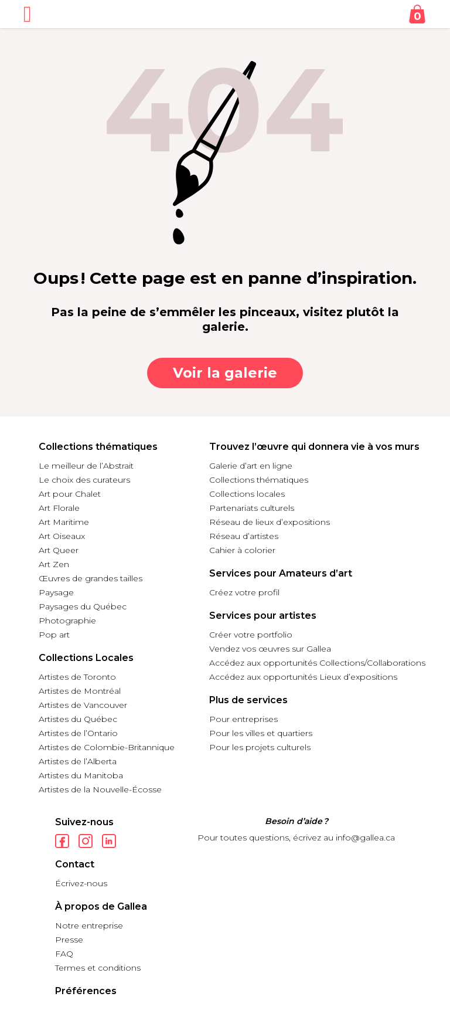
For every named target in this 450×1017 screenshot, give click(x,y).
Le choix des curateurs (84, 479)
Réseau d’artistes (243, 536)
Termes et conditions (98, 967)
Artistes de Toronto (77, 677)
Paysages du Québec (83, 606)
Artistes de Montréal (80, 691)
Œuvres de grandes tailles (90, 578)
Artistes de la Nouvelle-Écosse (100, 789)
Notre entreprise (89, 925)
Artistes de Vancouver (83, 705)
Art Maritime (64, 522)
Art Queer (59, 550)
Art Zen (54, 564)
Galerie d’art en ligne (250, 465)
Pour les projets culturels (260, 747)
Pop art (54, 634)
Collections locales (247, 494)
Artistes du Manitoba (81, 775)
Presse (69, 939)
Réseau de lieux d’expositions (269, 522)
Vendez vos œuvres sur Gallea (270, 648)
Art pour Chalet (70, 494)
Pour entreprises (243, 719)
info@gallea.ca (365, 837)
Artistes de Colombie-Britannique (107, 747)
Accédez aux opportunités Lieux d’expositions (303, 677)
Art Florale (59, 508)
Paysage (56, 592)
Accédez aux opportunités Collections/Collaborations (317, 662)
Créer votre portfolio (250, 634)
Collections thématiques (258, 479)
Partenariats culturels (251, 508)
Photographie (67, 620)
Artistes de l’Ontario (78, 733)
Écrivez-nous (81, 883)
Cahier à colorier (242, 550)
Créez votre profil (244, 592)
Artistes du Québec (78, 719)
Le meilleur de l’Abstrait (86, 465)
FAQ (64, 953)
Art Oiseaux (62, 536)
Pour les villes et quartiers (260, 733)
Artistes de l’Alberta (78, 761)
